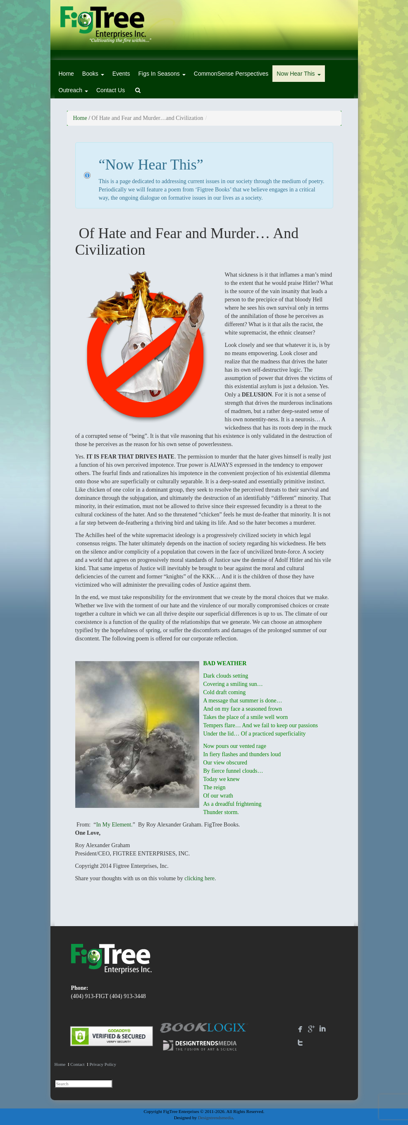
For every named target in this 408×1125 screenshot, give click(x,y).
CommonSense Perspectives (231, 73)
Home (66, 73)
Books (93, 73)
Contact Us (110, 90)
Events (121, 73)
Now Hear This (298, 73)
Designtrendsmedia (215, 1117)
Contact (77, 1064)
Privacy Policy (102, 1064)
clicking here (199, 878)
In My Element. (114, 825)
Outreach (73, 90)
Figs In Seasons (161, 73)
